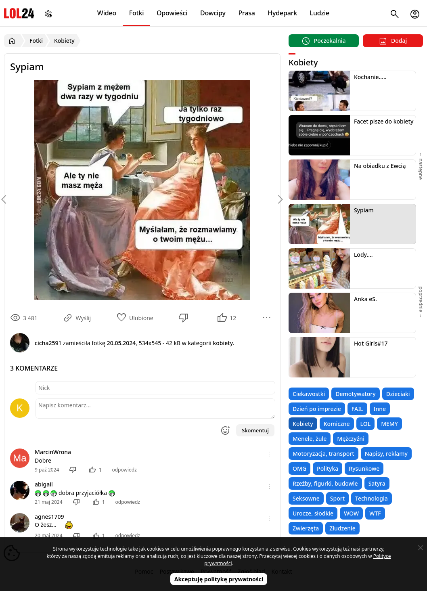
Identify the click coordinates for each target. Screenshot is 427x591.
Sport (337, 498)
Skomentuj (255, 430)
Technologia (371, 498)
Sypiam (364, 210)
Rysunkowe (364, 468)
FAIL (357, 409)
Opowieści (172, 12)
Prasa (246, 12)
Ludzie (319, 12)
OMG (299, 468)
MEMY (389, 424)
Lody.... (363, 254)
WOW (351, 513)
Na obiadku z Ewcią (380, 166)
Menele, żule (310, 438)
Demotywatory (355, 394)
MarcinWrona (53, 452)
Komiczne (337, 424)
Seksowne (306, 498)
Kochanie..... (370, 77)
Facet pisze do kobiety (383, 121)
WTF (375, 513)
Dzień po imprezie (317, 409)
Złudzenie (342, 528)
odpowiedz (124, 469)
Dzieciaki (398, 394)
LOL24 (19, 13)
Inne (380, 409)
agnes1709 (49, 516)
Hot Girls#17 (371, 343)
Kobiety (303, 424)
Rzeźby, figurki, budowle (325, 483)
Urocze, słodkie (313, 513)
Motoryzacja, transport (323, 453)
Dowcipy (213, 12)
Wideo (106, 12)
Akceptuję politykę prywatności (219, 579)
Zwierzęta (306, 528)
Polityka (327, 468)
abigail (44, 484)
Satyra (376, 483)
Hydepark (282, 12)
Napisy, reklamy (386, 453)
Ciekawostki (309, 394)
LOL (365, 424)
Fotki (136, 12)
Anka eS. (365, 299)
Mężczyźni (350, 438)
